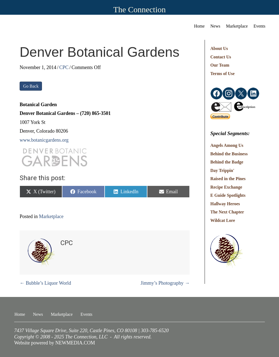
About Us (219, 48)
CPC (64, 67)
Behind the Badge (226, 162)
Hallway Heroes (225, 203)
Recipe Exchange (226, 187)
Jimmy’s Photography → (165, 283)
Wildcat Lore (222, 220)
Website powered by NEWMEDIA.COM (54, 343)
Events (259, 26)
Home (199, 26)
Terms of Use (222, 73)
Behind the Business (229, 153)
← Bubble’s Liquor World (45, 283)
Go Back (30, 86)
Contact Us (220, 57)
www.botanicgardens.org (44, 140)
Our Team (219, 65)
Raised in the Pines (227, 178)
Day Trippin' (222, 170)
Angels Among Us (226, 145)
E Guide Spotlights (227, 195)
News (215, 26)
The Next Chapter (227, 212)
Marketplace (237, 26)
